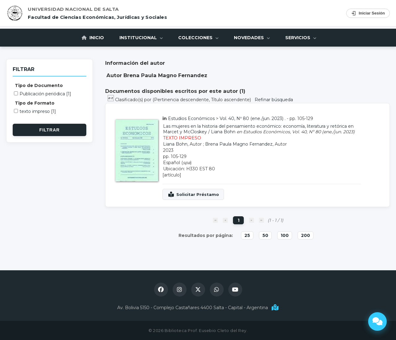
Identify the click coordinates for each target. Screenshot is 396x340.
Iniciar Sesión (368, 13)
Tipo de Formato (34, 103)
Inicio (93, 37)
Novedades (252, 37)
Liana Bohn (223, 132)
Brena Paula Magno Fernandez (239, 144)
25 (247, 235)
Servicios (300, 37)
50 (265, 235)
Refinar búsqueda (274, 99)
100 (285, 235)
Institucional (141, 37)
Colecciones (198, 37)
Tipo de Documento (39, 85)
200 (305, 235)
